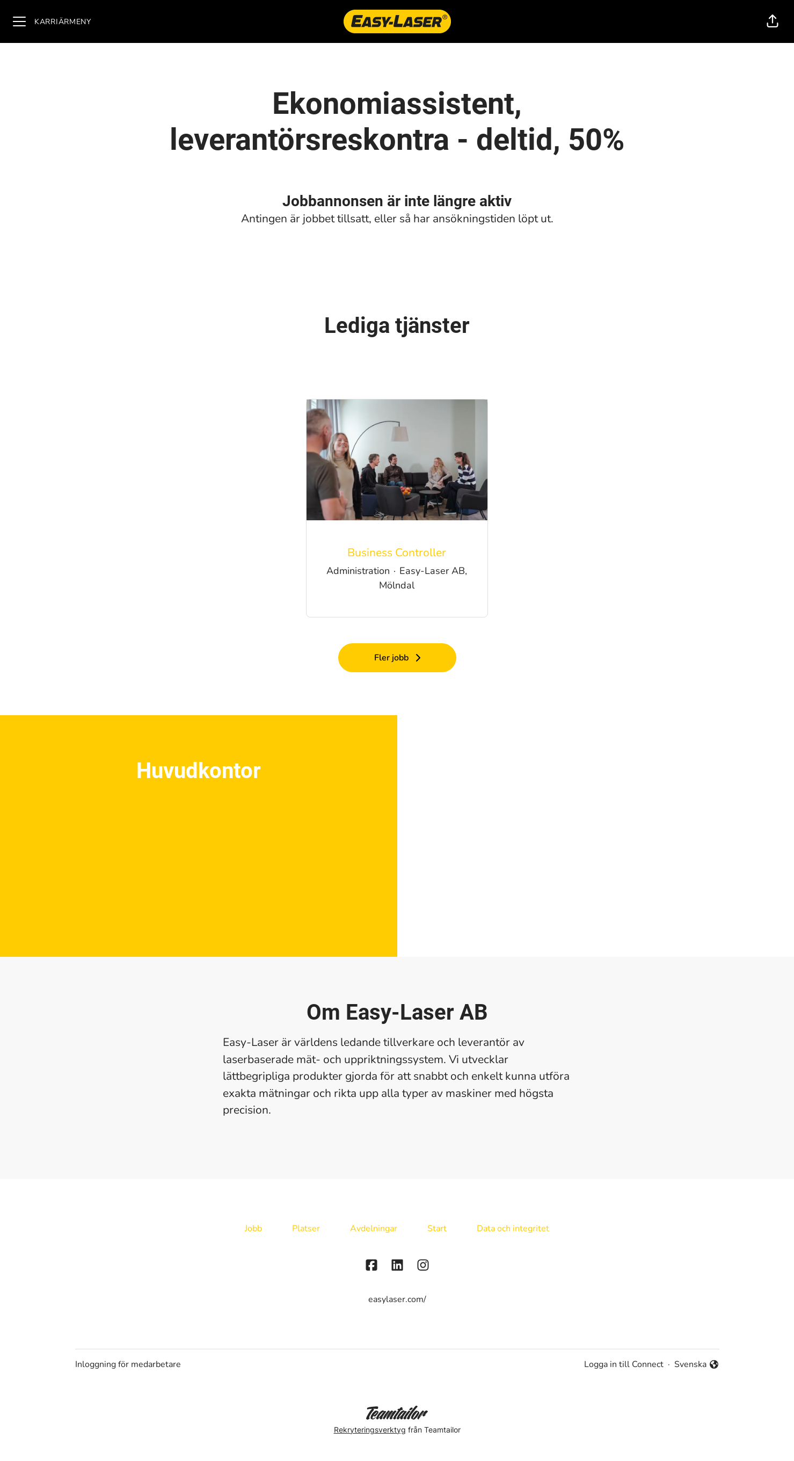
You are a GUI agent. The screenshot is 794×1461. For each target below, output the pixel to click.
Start (437, 1228)
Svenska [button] (696, 1364)
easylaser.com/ (397, 1299)
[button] (772, 21)
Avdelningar (373, 1228)
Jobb (253, 1228)
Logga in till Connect (624, 1364)
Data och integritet (513, 1228)
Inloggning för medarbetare (128, 1364)
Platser (306, 1228)
